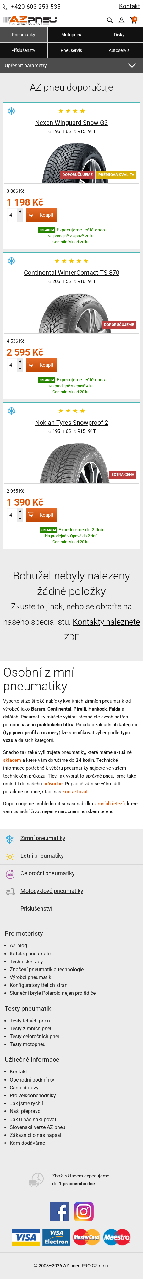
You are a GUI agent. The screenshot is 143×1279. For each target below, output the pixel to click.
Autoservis (119, 50)
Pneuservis (71, 50)
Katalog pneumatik (31, 954)
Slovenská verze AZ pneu (37, 1127)
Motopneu (71, 34)
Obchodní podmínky (32, 1080)
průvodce (53, 784)
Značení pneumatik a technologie (47, 969)
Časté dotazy (24, 1088)
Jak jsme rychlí (26, 1103)
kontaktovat (75, 792)
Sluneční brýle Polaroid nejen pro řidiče (53, 993)
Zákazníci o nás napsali (36, 1135)
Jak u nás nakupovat (33, 1119)
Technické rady (26, 962)
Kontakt (129, 6)
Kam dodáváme (27, 1143)
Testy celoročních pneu (35, 1036)
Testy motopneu (28, 1044)
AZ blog (18, 946)
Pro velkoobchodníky (33, 1096)
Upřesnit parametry (26, 66)
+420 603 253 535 (36, 6)
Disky (119, 34)
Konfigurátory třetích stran (39, 985)
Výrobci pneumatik (30, 977)
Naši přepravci (25, 1111)
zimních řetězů (109, 803)
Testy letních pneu (30, 1021)
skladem (12, 760)
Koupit (39, 214)
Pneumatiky (23, 34)
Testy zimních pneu (31, 1029)
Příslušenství (23, 50)
